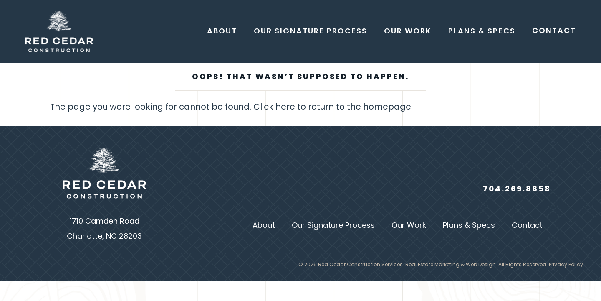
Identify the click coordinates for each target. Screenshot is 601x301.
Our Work (408, 226)
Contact (527, 226)
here (285, 107)
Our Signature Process (333, 226)
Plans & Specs (469, 226)
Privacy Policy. (566, 265)
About (264, 226)
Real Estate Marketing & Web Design (450, 265)
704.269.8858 (517, 189)
